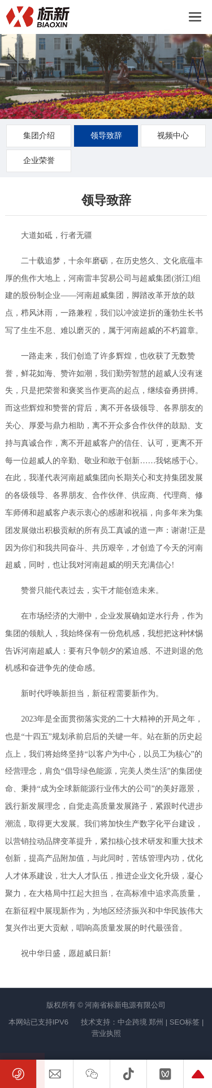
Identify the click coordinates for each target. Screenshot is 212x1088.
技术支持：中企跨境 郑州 (122, 1022)
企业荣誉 (39, 160)
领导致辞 (106, 135)
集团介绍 (39, 135)
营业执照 (106, 1033)
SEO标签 (185, 1022)
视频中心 (173, 135)
